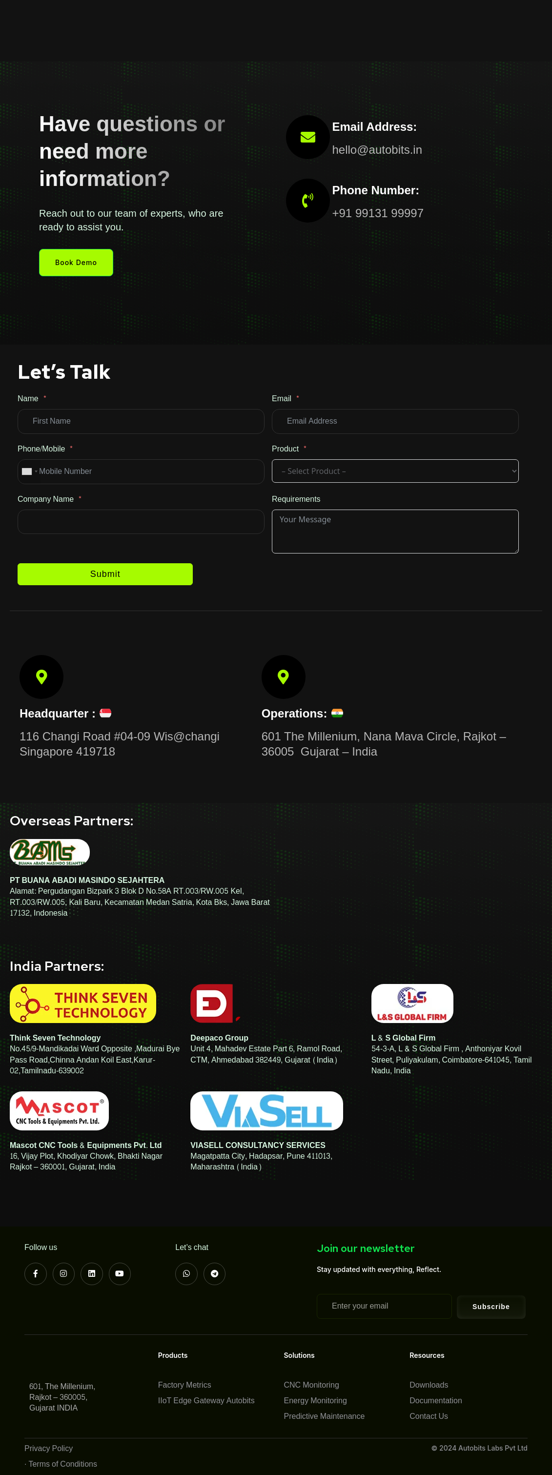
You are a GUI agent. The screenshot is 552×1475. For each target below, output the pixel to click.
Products (180, 19)
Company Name (46, 499)
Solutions (241, 19)
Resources (365, 19)
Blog (411, 19)
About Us (124, 19)
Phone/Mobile (41, 449)
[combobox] (29, 471)
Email (281, 398)
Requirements (296, 499)
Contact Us (127, 42)
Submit (105, 574)
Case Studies (304, 19)
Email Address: (374, 126)
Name (28, 398)
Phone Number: (376, 190)
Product (285, 449)
